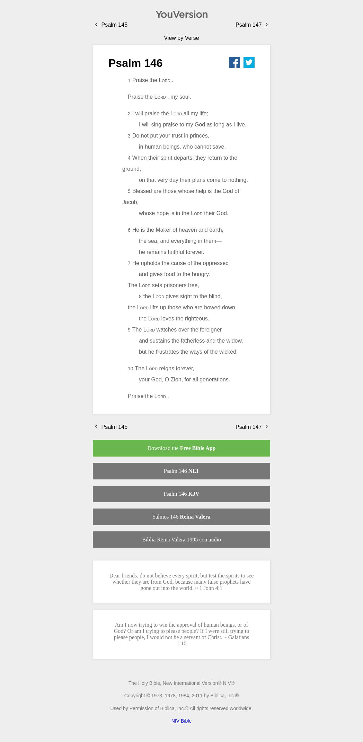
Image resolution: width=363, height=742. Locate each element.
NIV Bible (181, 721)
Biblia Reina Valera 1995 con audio (181, 539)
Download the (181, 448)
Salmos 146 (181, 517)
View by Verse (181, 38)
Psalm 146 (182, 471)
